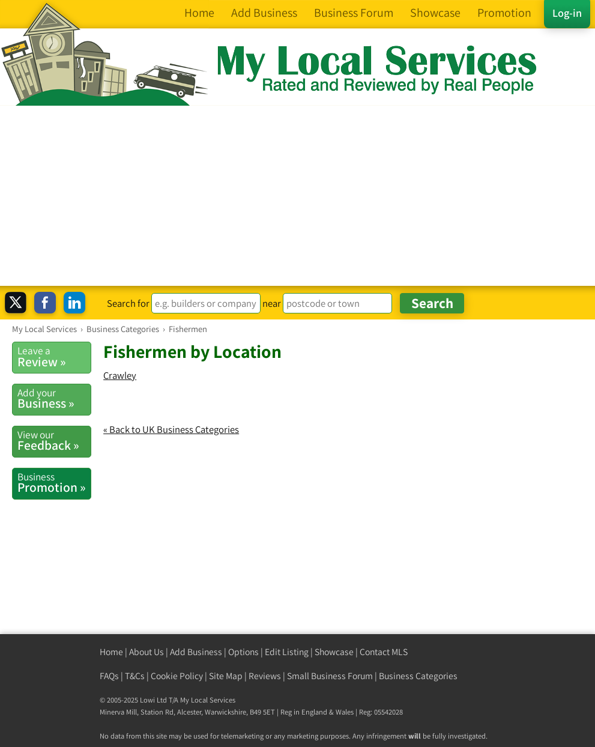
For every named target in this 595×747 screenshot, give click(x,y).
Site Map (226, 676)
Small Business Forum (330, 676)
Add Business (196, 652)
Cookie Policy (177, 676)
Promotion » (54, 483)
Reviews (265, 676)
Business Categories (418, 676)
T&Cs (135, 676)
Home (111, 652)
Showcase (334, 652)
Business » (54, 399)
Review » (54, 356)
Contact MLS (384, 652)
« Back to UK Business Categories (171, 429)
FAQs (109, 676)
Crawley (119, 375)
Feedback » (54, 441)
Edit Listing (287, 652)
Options (243, 652)
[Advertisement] (297, 196)
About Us (146, 652)
